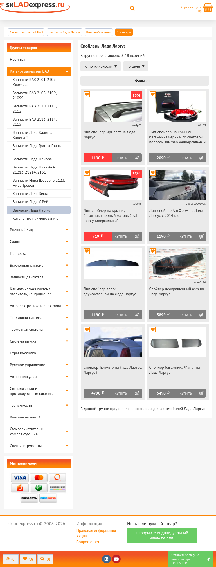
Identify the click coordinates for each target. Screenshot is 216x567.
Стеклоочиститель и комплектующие (26, 431)
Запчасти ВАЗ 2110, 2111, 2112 (34, 109)
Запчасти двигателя (26, 277)
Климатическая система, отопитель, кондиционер (31, 291)
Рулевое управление (27, 364)
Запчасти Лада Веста (30, 193)
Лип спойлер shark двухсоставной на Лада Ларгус (110, 291)
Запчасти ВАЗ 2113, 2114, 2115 (34, 122)
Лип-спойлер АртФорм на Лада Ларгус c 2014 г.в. (176, 213)
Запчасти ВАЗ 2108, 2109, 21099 (34, 95)
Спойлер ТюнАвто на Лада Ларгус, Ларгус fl (112, 370)
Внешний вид (21, 229)
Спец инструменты (26, 445)
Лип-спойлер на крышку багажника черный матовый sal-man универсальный (111, 215)
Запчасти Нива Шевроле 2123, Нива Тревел (39, 183)
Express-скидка (23, 353)
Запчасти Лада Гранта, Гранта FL (37, 148)
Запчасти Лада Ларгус (32, 210)
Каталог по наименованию (35, 218)
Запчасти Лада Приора (32, 158)
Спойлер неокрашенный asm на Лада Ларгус (176, 291)
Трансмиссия (21, 405)
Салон (15, 241)
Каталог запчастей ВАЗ (29, 71)
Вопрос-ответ (87, 541)
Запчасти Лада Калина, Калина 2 (32, 135)
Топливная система (26, 317)
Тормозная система (26, 329)
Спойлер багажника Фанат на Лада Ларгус (174, 370)
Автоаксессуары (23, 376)
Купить (121, 158)
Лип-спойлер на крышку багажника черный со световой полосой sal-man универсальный (177, 137)
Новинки (17, 59)
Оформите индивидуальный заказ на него (162, 535)
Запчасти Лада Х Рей (30, 201)
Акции (81, 536)
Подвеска (18, 253)
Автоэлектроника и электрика (35, 305)
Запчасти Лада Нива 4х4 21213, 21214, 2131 (34, 170)
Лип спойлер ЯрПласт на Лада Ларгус (109, 134)
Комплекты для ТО (26, 417)
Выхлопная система (27, 265)
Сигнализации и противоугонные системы (31, 391)
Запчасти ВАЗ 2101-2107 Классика (34, 82)
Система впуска (23, 341)
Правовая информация (96, 530)
